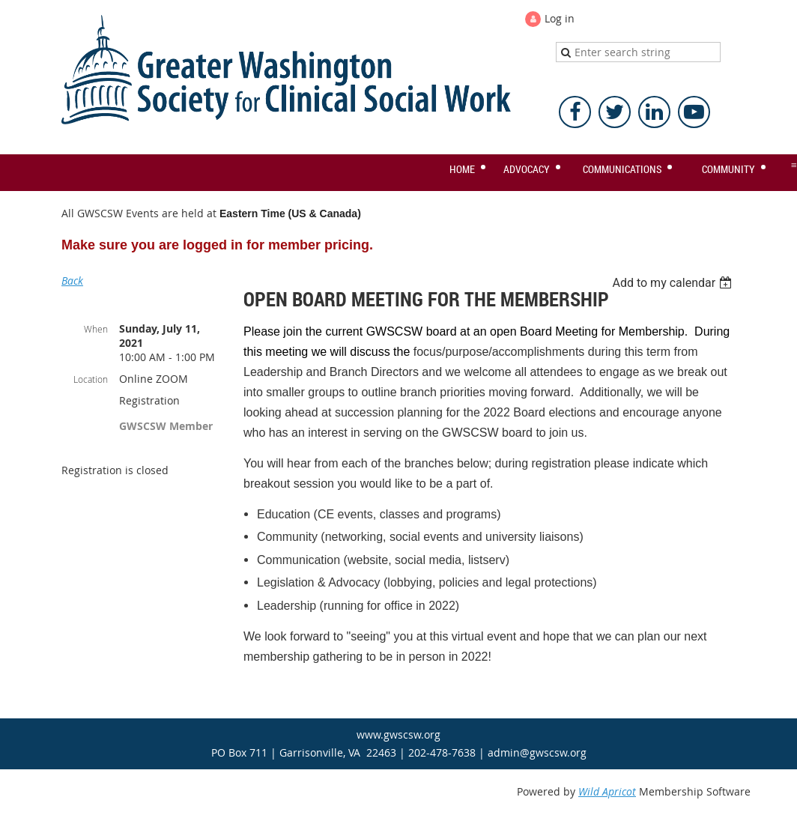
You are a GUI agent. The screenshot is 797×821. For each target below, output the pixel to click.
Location (90, 379)
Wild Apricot (607, 791)
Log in (560, 18)
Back (72, 280)
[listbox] (674, 282)
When (96, 329)
